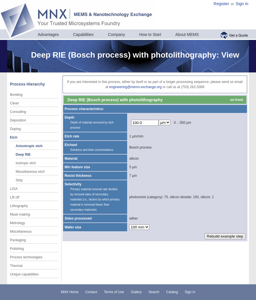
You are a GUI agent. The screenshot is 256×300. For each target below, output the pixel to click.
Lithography (19, 206)
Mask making (20, 214)
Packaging (18, 240)
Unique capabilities (24, 274)
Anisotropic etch (29, 146)
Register (221, 3)
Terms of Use (114, 292)
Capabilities (83, 34)
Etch (13, 137)
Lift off (14, 197)
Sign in (242, 3)
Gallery (136, 292)
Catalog (172, 292)
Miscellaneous (21, 232)
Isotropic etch (26, 163)
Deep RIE (23, 155)
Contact (91, 292)
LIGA (14, 189)
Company (116, 34)
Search (153, 292)
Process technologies (26, 257)
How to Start (150, 34)
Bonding (16, 95)
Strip (19, 180)
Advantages (48, 34)
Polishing (17, 249)
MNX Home (70, 292)
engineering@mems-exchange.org (135, 87)
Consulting (18, 112)
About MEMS (187, 34)
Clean (14, 103)
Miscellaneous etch (30, 172)
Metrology (17, 223)
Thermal (16, 266)
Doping (15, 129)
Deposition (18, 120)
